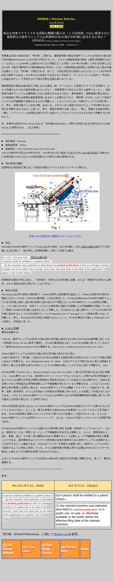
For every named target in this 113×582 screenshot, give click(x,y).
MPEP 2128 (63, 534)
